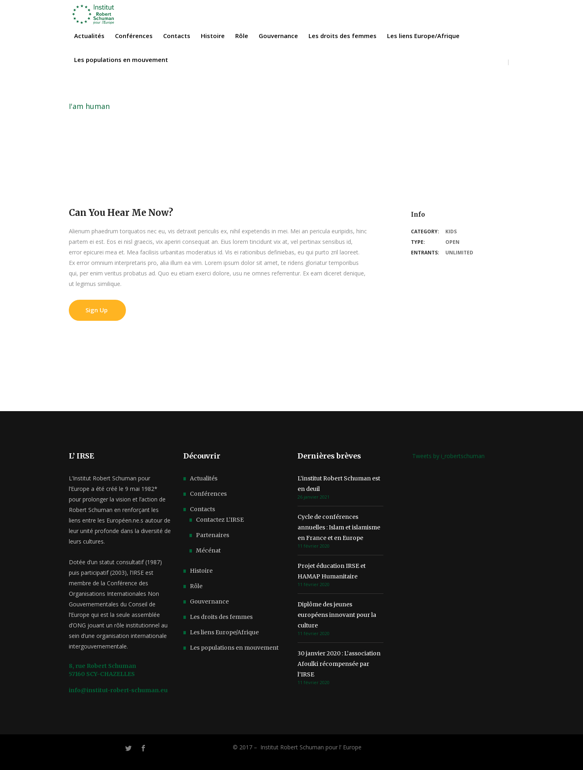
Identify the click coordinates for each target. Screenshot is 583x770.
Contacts (202, 509)
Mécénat (208, 550)
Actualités (203, 478)
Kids (451, 231)
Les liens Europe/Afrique (224, 632)
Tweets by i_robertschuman (448, 456)
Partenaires (212, 535)
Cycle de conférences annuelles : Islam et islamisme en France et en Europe (339, 527)
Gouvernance (209, 601)
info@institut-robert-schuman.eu (118, 690)
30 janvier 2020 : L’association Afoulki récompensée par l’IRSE (339, 664)
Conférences (208, 493)
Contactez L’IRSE (220, 519)
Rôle (196, 586)
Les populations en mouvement (234, 647)
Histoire (201, 570)
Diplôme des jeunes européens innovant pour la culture (337, 615)
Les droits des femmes (221, 617)
